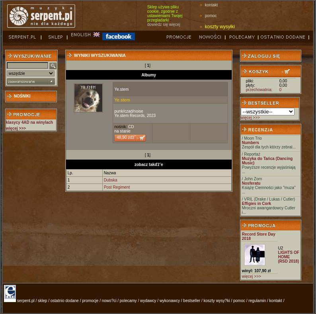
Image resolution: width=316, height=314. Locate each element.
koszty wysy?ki (217, 300)
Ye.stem (121, 89)
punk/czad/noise (128, 111)
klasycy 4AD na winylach (29, 122)
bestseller (191, 300)
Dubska (110, 180)
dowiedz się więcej (163, 24)
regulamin (257, 300)
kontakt (211, 5)
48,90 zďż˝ (126, 137)
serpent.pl (26, 300)
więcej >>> (250, 117)
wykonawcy (170, 300)
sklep (42, 300)
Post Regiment (117, 187)
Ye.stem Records (129, 115)
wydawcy (148, 300)
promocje (90, 300)
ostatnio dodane (65, 300)
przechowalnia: (259, 90)
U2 (280, 248)
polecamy (128, 300)
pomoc (211, 16)
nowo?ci (109, 300)
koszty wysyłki (220, 26)
